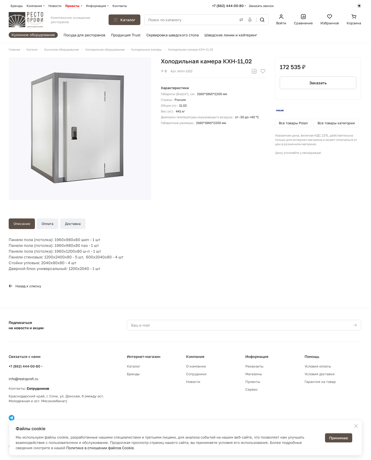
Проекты (252, 382)
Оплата (47, 224)
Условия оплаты (318, 366)
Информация (256, 356)
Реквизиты (254, 366)
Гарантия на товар (320, 382)
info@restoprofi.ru (23, 379)
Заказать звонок (261, 6)
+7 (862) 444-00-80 (228, 6)
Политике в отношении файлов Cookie (100, 448)
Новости (193, 382)
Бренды (133, 374)
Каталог (133, 366)
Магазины (253, 374)
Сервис (251, 389)
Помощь (312, 356)
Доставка (73, 224)
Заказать (318, 82)
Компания (195, 356)
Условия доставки (320, 374)
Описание (21, 224)
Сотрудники (196, 374)
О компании (196, 366)
